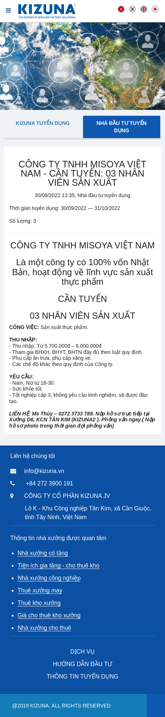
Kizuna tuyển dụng (43, 123)
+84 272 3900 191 (49, 483)
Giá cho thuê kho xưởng (49, 615)
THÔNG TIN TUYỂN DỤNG (82, 676)
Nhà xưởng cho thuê (44, 628)
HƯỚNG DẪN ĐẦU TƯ (82, 664)
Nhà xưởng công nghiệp (49, 578)
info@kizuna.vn (44, 471)
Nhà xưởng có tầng (43, 553)
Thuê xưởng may (40, 590)
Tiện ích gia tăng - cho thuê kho (59, 565)
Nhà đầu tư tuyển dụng (122, 126)
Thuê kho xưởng (39, 603)
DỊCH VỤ (82, 651)
